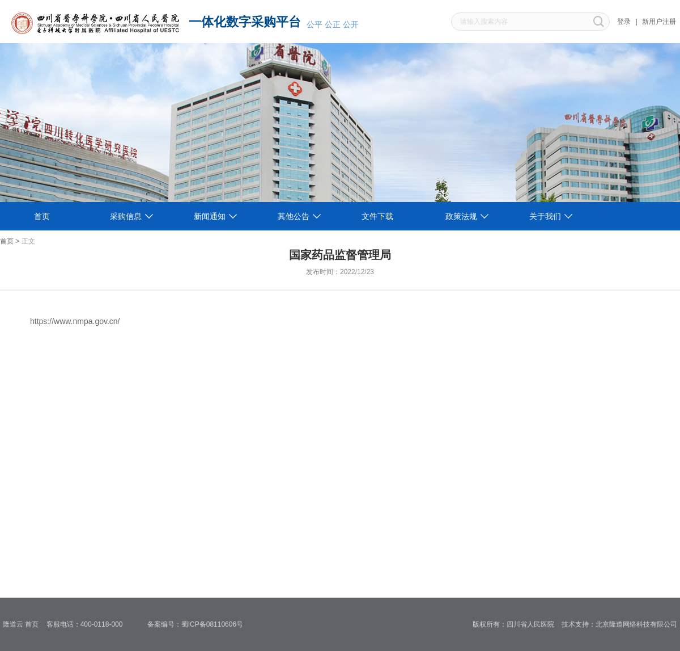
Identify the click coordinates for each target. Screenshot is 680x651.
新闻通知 (210, 216)
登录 (624, 22)
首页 (42, 216)
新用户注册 (659, 22)
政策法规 (461, 216)
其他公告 (293, 216)
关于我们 (545, 216)
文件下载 (377, 216)
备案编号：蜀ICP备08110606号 (199, 624)
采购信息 (126, 216)
